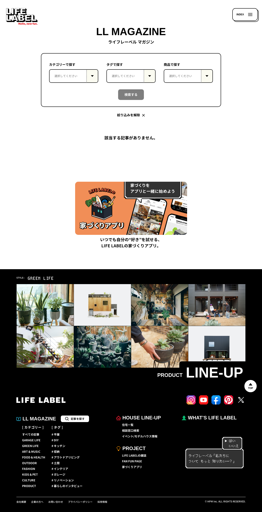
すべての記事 (30, 434)
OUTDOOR (29, 463)
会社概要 (21, 502)
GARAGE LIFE (31, 440)
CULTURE (28, 480)
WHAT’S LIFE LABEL (209, 417)
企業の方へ (37, 502)
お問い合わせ (55, 502)
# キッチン (58, 446)
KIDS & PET (30, 474)
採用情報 (102, 502)
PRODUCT (29, 486)
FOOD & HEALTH (33, 457)
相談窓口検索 (130, 430)
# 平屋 (56, 434)
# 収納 (56, 451)
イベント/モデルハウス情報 (139, 436)
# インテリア (60, 468)
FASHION (28, 468)
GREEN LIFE (30, 446)
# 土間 (56, 463)
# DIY (55, 440)
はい (230, 441)
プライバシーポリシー (80, 502)
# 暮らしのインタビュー (67, 486)
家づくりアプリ (132, 467)
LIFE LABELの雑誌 (134, 455)
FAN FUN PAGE (132, 461)
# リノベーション (63, 480)
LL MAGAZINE (36, 418)
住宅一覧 (127, 424)
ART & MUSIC (31, 451)
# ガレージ (58, 474)
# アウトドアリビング (66, 457)
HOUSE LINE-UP (138, 417)
